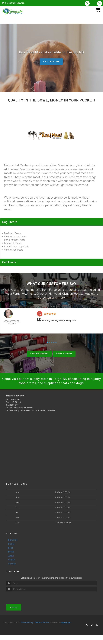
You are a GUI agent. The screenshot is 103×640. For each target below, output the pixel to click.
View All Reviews (39, 354)
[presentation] (20, 596)
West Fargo (13, 293)
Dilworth (42, 293)
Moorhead (28, 293)
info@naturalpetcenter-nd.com (19, 408)
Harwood (55, 293)
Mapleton (91, 293)
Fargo (53, 289)
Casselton (44, 297)
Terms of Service (41, 622)
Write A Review (64, 354)
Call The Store (51, 61)
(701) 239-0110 (13, 405)
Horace (78, 293)
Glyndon (67, 293)
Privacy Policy (27, 622)
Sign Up (14, 607)
